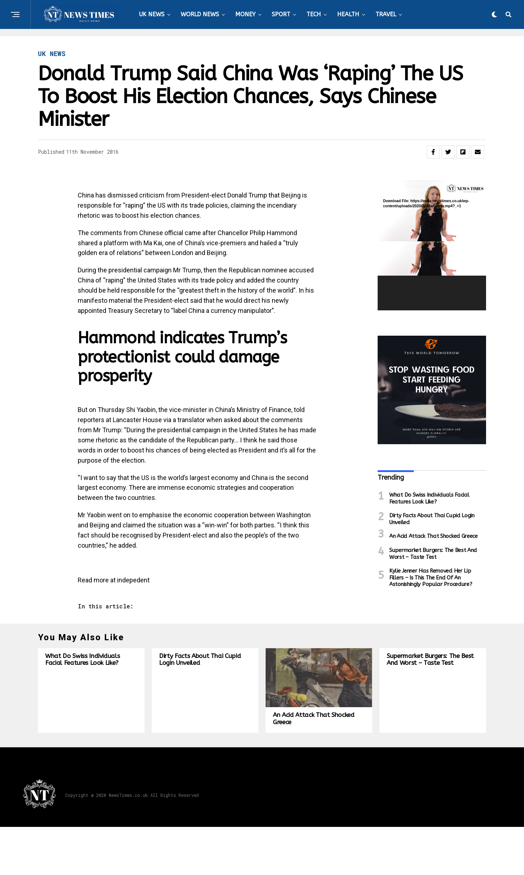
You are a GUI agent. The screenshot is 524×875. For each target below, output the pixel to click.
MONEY (245, 14)
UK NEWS (151, 14)
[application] (432, 245)
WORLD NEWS (200, 14)
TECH (313, 14)
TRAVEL (385, 14)
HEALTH (348, 14)
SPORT (281, 14)
